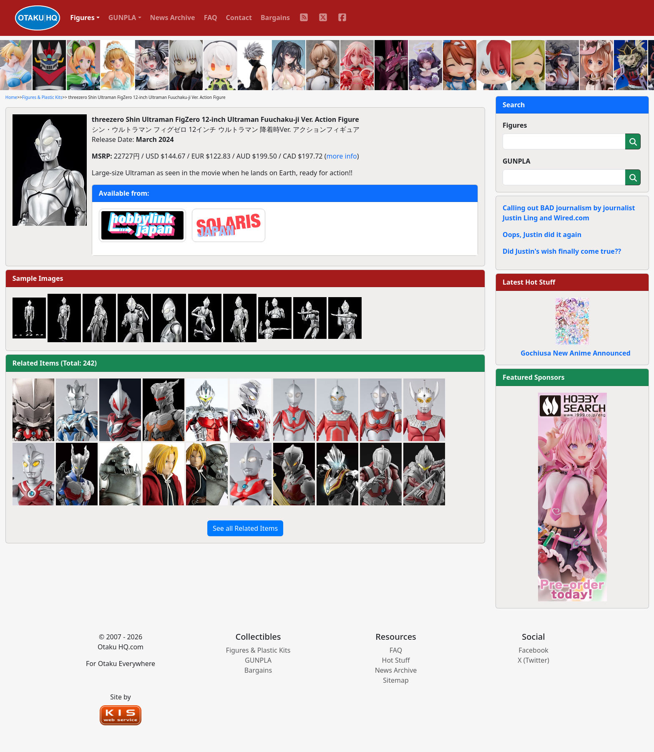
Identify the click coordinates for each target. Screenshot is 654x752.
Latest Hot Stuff (529, 282)
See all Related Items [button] (245, 528)
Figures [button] (82, 17)
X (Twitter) (533, 660)
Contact (239, 17)
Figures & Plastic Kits (42, 97)
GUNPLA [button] (122, 17)
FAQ (210, 17)
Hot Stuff (396, 660)
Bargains (275, 17)
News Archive (172, 17)
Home (11, 97)
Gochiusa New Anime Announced (575, 353)
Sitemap (396, 680)
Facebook (533, 650)
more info (341, 156)
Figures (515, 125)
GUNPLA (517, 161)
